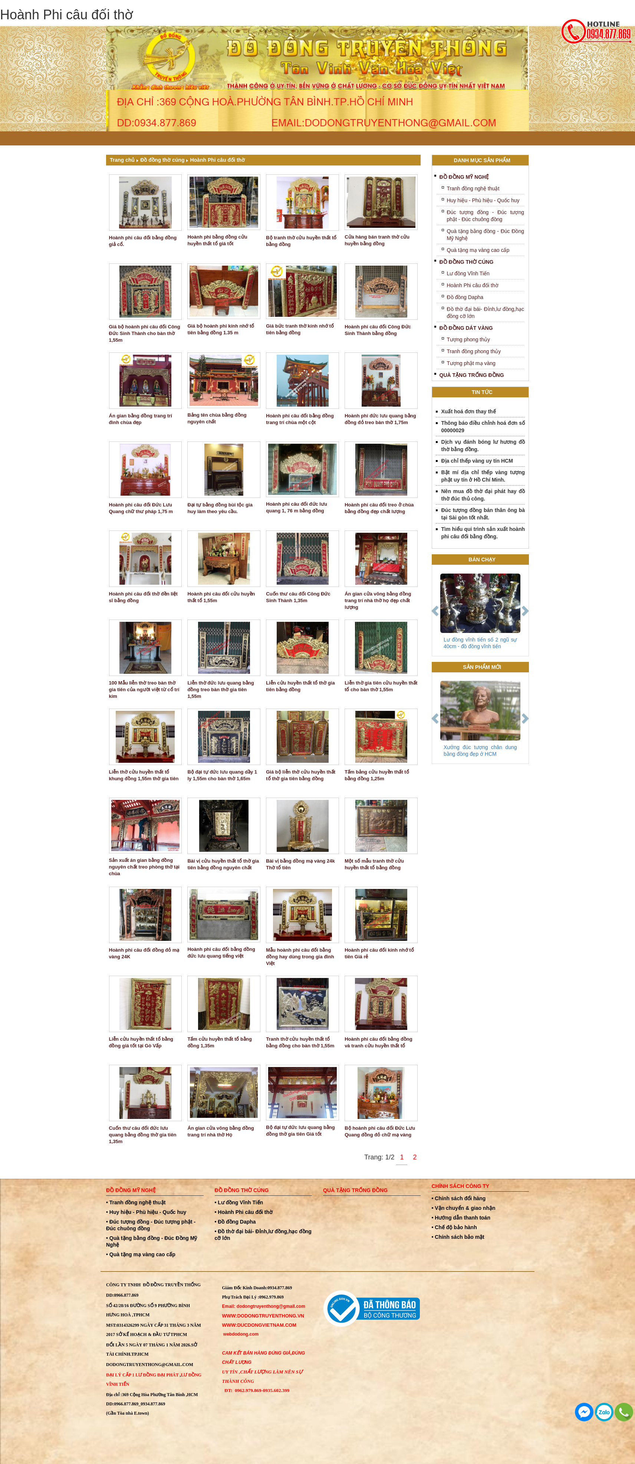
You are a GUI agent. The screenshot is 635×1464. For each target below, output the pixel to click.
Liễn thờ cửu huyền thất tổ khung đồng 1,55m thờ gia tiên (144, 775)
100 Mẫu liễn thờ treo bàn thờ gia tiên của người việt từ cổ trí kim (144, 689)
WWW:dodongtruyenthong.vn (263, 1316)
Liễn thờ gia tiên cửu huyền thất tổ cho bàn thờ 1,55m (381, 686)
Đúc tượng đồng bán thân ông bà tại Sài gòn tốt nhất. (483, 514)
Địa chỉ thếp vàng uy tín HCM (477, 461)
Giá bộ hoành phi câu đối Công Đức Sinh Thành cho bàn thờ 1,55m (144, 333)
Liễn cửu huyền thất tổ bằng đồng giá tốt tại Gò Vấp (141, 1042)
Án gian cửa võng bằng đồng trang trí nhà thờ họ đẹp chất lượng (378, 600)
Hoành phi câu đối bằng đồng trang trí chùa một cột (300, 419)
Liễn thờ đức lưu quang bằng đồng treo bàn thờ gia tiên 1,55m (220, 689)
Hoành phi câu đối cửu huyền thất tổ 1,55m (221, 597)
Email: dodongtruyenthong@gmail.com (263, 1306)
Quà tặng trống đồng (472, 375)
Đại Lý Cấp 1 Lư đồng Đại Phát (142, 1375)
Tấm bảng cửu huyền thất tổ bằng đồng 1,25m (377, 775)
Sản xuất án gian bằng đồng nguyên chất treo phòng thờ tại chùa (144, 866)
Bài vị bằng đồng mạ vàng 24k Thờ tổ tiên (300, 864)
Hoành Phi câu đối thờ (217, 160)
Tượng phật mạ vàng (471, 363)
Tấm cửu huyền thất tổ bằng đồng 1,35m (219, 1042)
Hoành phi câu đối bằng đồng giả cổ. (143, 241)
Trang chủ (122, 160)
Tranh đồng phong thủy (474, 351)
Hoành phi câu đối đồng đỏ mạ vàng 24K (144, 953)
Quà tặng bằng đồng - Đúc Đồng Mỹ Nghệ (485, 234)
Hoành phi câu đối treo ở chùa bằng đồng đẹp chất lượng (379, 508)
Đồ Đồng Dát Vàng (466, 328)
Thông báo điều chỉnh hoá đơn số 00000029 (483, 426)
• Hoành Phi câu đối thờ (244, 1212)
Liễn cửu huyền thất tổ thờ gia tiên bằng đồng (300, 686)
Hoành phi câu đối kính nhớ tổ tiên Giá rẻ (379, 953)
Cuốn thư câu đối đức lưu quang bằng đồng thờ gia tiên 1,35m (143, 1134)
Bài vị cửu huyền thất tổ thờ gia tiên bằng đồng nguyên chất (223, 864)
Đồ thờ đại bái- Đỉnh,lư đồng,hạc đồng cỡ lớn (485, 312)
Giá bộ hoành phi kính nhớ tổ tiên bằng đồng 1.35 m (220, 329)
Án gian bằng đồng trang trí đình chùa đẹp (140, 419)
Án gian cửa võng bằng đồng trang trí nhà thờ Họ (220, 1131)
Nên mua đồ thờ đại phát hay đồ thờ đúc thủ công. (483, 495)
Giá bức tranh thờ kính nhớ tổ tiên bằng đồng (300, 329)
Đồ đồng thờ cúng (162, 160)
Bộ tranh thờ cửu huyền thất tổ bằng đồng (301, 241)
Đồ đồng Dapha (465, 297)
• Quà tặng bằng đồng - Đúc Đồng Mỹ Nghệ (151, 1241)
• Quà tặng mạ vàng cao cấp (140, 1254)
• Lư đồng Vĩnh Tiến (239, 1202)
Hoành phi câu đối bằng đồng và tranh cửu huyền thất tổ (378, 1042)
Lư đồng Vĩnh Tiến (468, 273)
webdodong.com (241, 1334)
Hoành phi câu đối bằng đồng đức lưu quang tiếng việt (221, 952)
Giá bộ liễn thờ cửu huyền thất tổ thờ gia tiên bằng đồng (300, 775)
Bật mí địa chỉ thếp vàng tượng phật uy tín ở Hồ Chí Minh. (483, 476)
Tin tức (482, 392)
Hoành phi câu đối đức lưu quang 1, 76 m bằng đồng (296, 507)
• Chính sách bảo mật (458, 1237)
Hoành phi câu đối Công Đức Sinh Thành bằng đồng (378, 330)
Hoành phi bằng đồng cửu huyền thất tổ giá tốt (217, 240)
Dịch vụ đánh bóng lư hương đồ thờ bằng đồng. (483, 445)
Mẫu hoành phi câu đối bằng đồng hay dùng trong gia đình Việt (300, 956)
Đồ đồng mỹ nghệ (464, 177)
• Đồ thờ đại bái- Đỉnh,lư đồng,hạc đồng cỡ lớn (263, 1234)
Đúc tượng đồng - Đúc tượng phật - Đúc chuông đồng (485, 215)
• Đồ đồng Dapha (235, 1222)
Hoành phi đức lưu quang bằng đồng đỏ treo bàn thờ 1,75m (380, 419)
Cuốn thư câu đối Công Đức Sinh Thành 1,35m (298, 597)
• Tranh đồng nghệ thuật (135, 1202)
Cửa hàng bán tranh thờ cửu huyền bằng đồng (377, 240)
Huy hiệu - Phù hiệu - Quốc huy (483, 200)
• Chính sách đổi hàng (459, 1198)
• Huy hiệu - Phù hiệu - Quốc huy (146, 1212)
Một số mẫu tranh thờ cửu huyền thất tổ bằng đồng (374, 864)
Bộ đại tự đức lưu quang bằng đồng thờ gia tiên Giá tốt (300, 1131)
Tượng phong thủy (468, 339)
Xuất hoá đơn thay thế (468, 411)
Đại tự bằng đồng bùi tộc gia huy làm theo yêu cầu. (219, 508)
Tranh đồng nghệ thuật (473, 188)
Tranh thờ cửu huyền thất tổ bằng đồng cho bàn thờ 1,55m (300, 1042)
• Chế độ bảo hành (454, 1227)
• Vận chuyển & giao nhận (464, 1208)
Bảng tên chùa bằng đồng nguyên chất (216, 418)
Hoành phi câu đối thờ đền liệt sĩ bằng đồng (143, 597)
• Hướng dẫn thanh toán (461, 1218)
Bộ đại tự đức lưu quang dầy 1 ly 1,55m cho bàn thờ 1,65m (222, 775)
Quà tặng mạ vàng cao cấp (478, 250)
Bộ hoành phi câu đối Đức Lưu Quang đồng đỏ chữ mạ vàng (380, 1131)
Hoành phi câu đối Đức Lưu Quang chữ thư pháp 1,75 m (141, 508)
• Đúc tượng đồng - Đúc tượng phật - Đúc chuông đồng (150, 1225)
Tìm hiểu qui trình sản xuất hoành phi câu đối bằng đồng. (483, 532)
